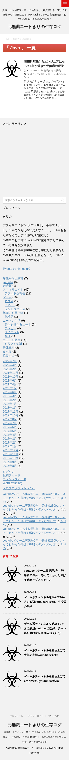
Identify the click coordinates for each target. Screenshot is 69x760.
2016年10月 (10, 458)
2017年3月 (10, 438)
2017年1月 (10, 446)
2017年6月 (10, 427)
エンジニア (46, 74)
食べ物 (7, 351)
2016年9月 (10, 461)
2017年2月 (10, 442)
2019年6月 (10, 392)
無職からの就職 (52, 70)
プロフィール (16, 716)
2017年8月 (10, 419)
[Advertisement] (34, 160)
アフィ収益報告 (15, 293)
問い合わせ (53, 716)
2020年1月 (10, 388)
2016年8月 (10, 465)
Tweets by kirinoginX (16, 268)
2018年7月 (10, 403)
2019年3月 (10, 396)
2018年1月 (10, 407)
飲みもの (9, 355)
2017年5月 (10, 430)
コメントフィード (14, 479)
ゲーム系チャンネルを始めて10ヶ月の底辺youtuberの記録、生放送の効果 (45, 602)
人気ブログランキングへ (19, 488)
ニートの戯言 (11, 340)
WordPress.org (12, 483)
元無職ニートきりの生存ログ (34, 27)
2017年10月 (10, 415)
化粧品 (9, 316)
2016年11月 (10, 454)
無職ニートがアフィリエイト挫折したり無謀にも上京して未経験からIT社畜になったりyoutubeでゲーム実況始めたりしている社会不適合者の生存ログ (34, 737)
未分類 (7, 285)
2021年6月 (10, 380)
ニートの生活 (11, 320)
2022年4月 (10, 365)
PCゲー (10, 305)
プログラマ (33, 74)
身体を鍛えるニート (18, 324)
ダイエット (12, 332)
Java (26, 77)
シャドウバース (15, 309)
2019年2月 (10, 399)
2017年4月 (10, 434)
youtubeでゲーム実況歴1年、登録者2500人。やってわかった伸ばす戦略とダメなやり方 (45, 575)
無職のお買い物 (13, 312)
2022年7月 (10, 361)
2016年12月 (10, 450)
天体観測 (9, 347)
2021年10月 (10, 376)
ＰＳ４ (9, 301)
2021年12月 (10, 372)
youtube (8, 282)
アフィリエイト (13, 289)
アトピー (10, 328)
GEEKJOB (59, 74)
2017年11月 (10, 411)
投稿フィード (11, 475)
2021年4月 (10, 384)
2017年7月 (10, 423)
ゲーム (7, 297)
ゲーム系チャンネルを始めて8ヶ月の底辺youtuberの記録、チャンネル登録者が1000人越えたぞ (45, 628)
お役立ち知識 (13, 343)
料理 (7, 336)
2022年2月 (10, 368)
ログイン (9, 471)
